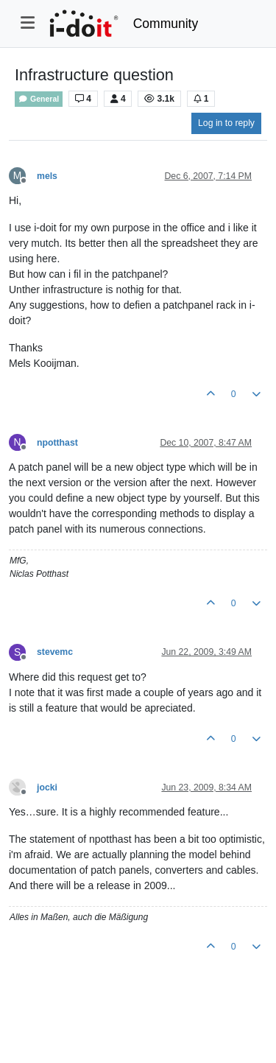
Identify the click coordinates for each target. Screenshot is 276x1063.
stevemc (55, 652)
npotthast (57, 443)
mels (47, 176)
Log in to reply (226, 123)
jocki (47, 787)
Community (166, 23)
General (38, 99)
